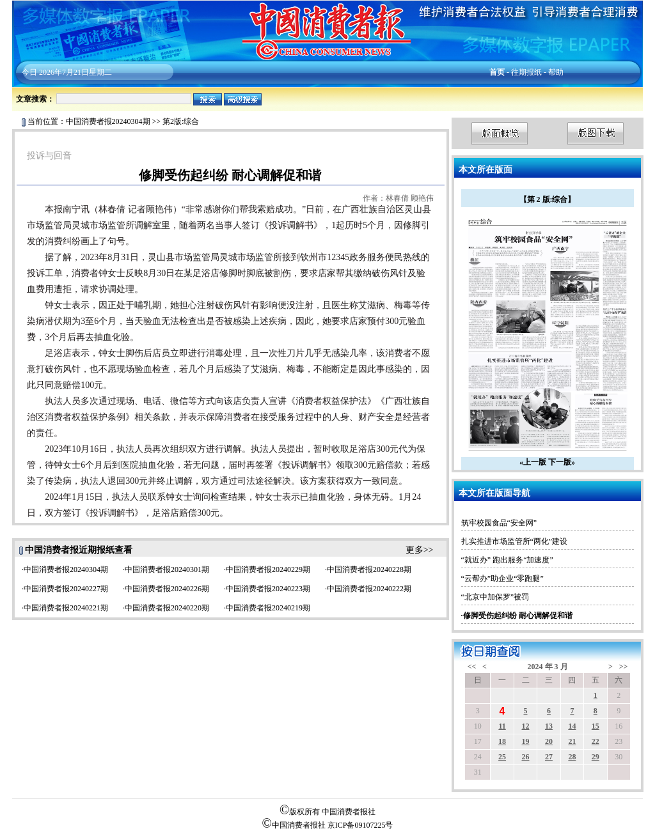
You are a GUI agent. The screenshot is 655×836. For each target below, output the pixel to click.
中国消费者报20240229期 (268, 569)
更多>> (420, 550)
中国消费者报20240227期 (66, 588)
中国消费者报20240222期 (369, 588)
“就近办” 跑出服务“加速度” (507, 559)
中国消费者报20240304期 (108, 121)
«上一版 (532, 462)
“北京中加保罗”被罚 (495, 596)
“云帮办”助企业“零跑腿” (502, 578)
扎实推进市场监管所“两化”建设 (514, 541)
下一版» (561, 462)
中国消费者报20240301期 (167, 569)
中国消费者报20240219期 (268, 607)
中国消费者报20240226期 (167, 588)
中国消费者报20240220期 (167, 607)
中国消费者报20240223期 (268, 588)
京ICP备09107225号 (360, 825)
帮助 (556, 72)
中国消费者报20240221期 (66, 607)
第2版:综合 (180, 121)
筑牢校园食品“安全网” (499, 522)
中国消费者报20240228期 (369, 569)
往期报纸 (526, 72)
